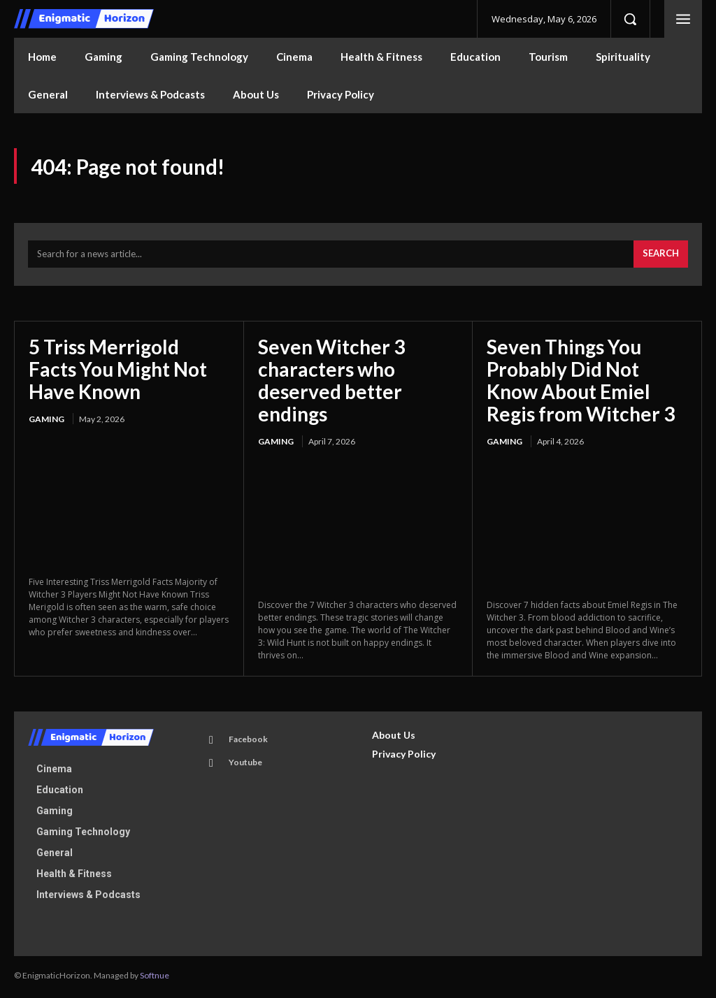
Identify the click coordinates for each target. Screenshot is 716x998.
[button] (630, 19)
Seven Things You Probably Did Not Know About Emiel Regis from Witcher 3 (581, 382)
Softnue (154, 977)
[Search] (660, 256)
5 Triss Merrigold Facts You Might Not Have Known (118, 370)
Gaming (46, 421)
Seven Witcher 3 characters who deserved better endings (331, 382)
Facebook (247, 741)
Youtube (245, 764)
